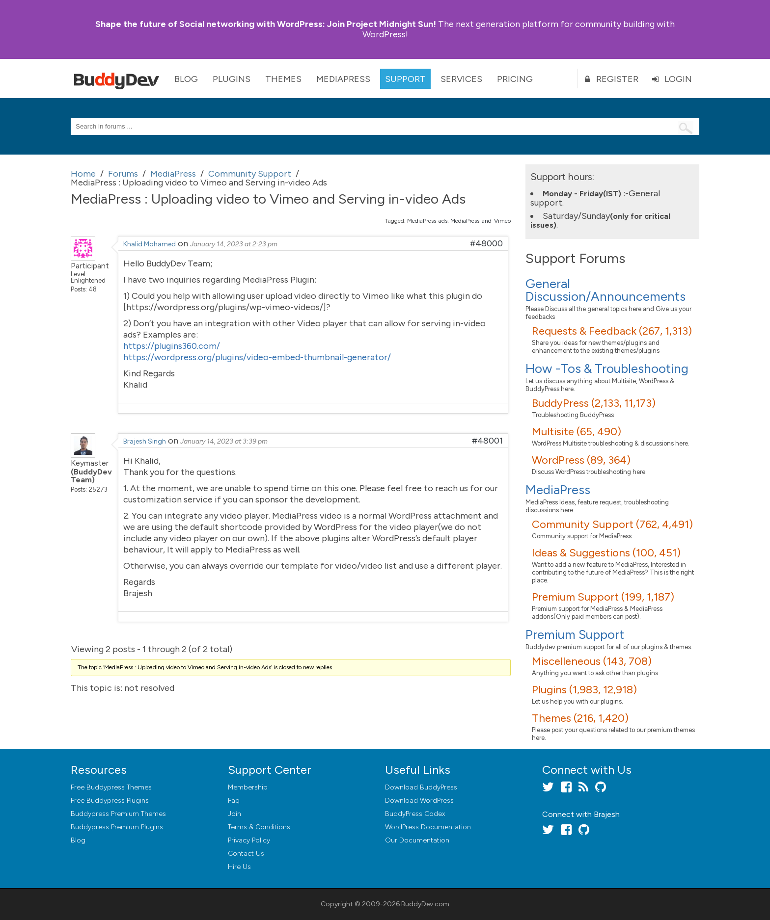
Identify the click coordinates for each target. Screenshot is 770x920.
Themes (283, 79)
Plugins (231, 79)
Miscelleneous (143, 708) (592, 661)
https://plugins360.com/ (171, 346)
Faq (234, 800)
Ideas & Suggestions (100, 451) (606, 552)
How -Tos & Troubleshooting (606, 368)
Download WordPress (419, 800)
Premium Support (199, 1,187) (603, 597)
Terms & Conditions (259, 827)
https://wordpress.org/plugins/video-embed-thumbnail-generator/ (257, 357)
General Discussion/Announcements (605, 290)
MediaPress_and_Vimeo (480, 220)
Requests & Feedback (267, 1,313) (612, 331)
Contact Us (246, 853)
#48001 (487, 440)
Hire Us (239, 867)
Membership (248, 787)
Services (461, 79)
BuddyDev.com (425, 904)
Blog (186, 79)
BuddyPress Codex (415, 814)
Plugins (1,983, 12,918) (584, 689)
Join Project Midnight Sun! (265, 24)
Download (421, 787)
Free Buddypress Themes (111, 787)
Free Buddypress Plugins (110, 800)
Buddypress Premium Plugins (117, 827)
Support (405, 79)
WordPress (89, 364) (581, 460)
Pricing (515, 79)
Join (234, 814)
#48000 (486, 243)
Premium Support (574, 634)
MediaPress (343, 79)
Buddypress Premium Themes (118, 814)
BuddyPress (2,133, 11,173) (594, 403)
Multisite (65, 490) (576, 431)
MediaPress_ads (427, 220)
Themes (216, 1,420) (580, 718)
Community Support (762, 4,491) (612, 524)
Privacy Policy (249, 840)
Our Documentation (417, 840)
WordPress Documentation (428, 827)
